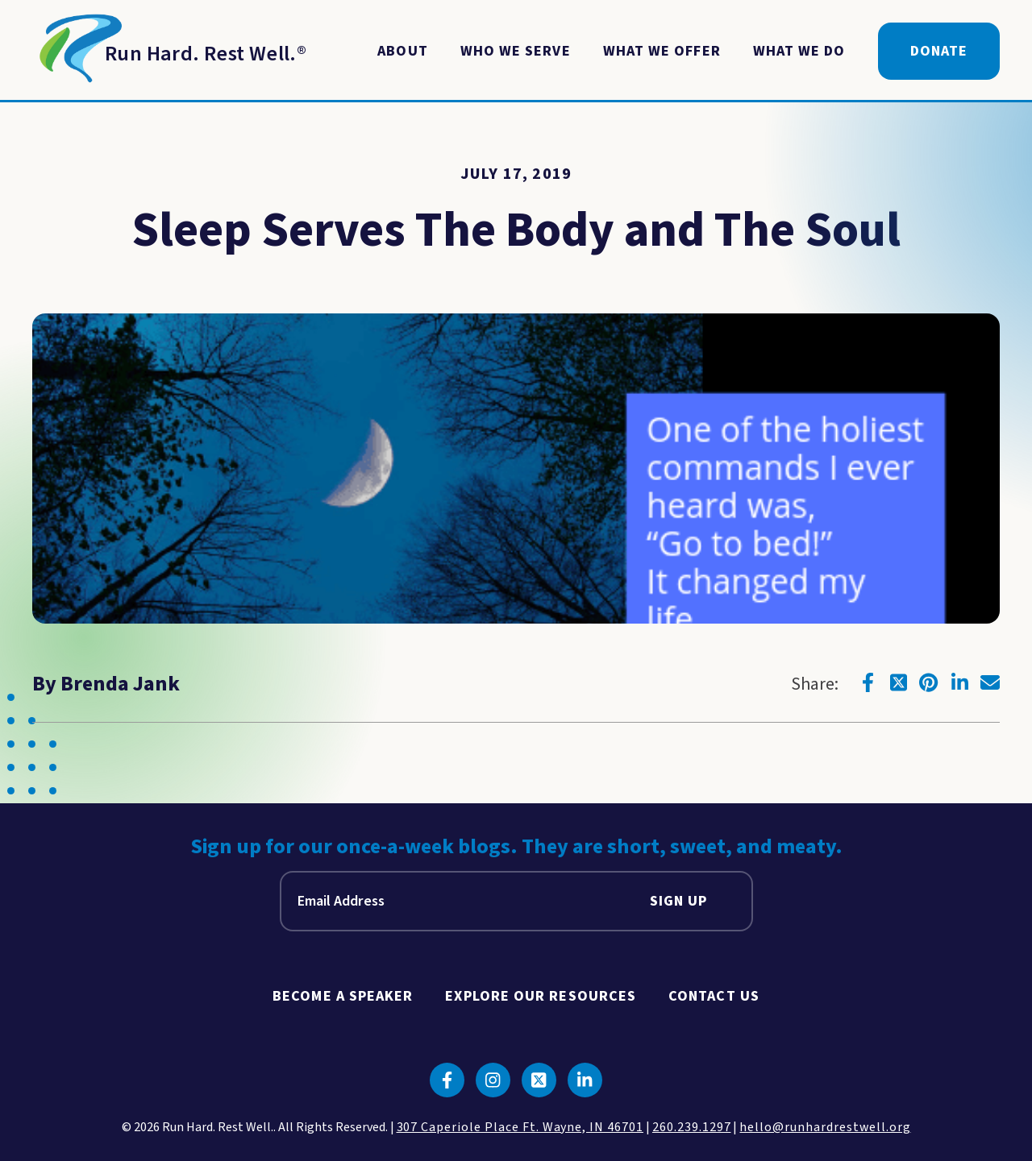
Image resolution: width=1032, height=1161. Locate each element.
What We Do (799, 51)
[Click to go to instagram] (493, 1080)
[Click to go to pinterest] (928, 682)
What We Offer (662, 51)
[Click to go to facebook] (867, 682)
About (402, 51)
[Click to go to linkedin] (959, 682)
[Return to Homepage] (169, 51)
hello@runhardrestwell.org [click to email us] (824, 1127)
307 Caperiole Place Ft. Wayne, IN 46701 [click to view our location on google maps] (520, 1127)
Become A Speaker (343, 996)
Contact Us (713, 996)
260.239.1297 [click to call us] (691, 1127)
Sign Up (679, 901)
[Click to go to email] (990, 682)
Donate (939, 51)
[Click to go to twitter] (898, 682)
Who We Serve (515, 51)
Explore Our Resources (540, 996)
